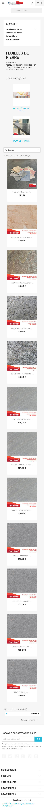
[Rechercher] (26, 10)
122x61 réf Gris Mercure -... (22, 328)
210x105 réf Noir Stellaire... (22, 465)
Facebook (4, 756)
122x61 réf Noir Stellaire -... (22, 510)
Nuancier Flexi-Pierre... (22, 192)
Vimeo (29, 756)
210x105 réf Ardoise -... (22, 601)
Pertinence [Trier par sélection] (22, 150)
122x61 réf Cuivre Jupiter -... (22, 283)
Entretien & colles (14, 32)
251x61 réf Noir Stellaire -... (22, 419)
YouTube (17, 756)
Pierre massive (12, 39)
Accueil (12, 24)
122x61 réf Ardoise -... (22, 692)
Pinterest (23, 756)
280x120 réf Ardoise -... (22, 647)
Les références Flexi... (21, 109)
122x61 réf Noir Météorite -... (22, 374)
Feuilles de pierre (14, 29)
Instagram (36, 756)
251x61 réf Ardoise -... (22, 556)
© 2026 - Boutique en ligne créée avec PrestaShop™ (18, 804)
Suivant (35, 713)
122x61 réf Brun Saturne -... (22, 237)
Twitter (10, 756)
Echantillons (11, 36)
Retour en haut (29, 720)
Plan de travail (21, 141)
